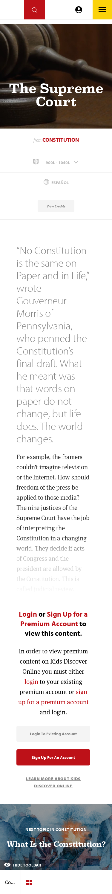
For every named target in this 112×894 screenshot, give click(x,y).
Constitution (60, 139)
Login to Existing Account (53, 733)
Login (28, 613)
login (31, 682)
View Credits (56, 206)
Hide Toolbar (22, 865)
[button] (56, 161)
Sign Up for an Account (53, 757)
